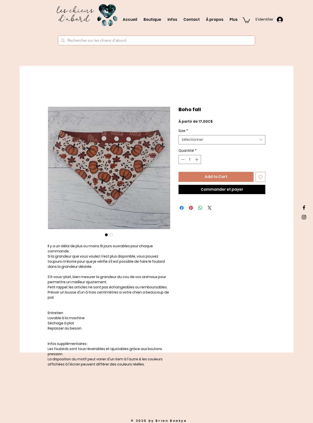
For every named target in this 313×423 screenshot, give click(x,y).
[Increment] (197, 159)
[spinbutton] (189, 159)
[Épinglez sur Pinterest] (191, 208)
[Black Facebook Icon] (304, 208)
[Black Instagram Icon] (304, 217)
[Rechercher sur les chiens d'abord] (156, 40)
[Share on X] (209, 208)
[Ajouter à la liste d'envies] (261, 177)
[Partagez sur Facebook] (182, 208)
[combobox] (222, 139)
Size (183, 131)
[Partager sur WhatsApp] (200, 208)
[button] (246, 20)
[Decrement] (182, 159)
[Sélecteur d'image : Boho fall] (106, 234)
